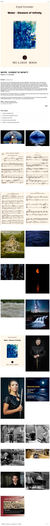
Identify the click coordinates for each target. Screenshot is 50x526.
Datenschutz (14, 524)
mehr (46, 105)
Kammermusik (9, 79)
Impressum (7, 524)
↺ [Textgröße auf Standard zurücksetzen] (46, 524)
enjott (2, 1)
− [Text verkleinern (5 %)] (44, 524)
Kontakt (19, 524)
